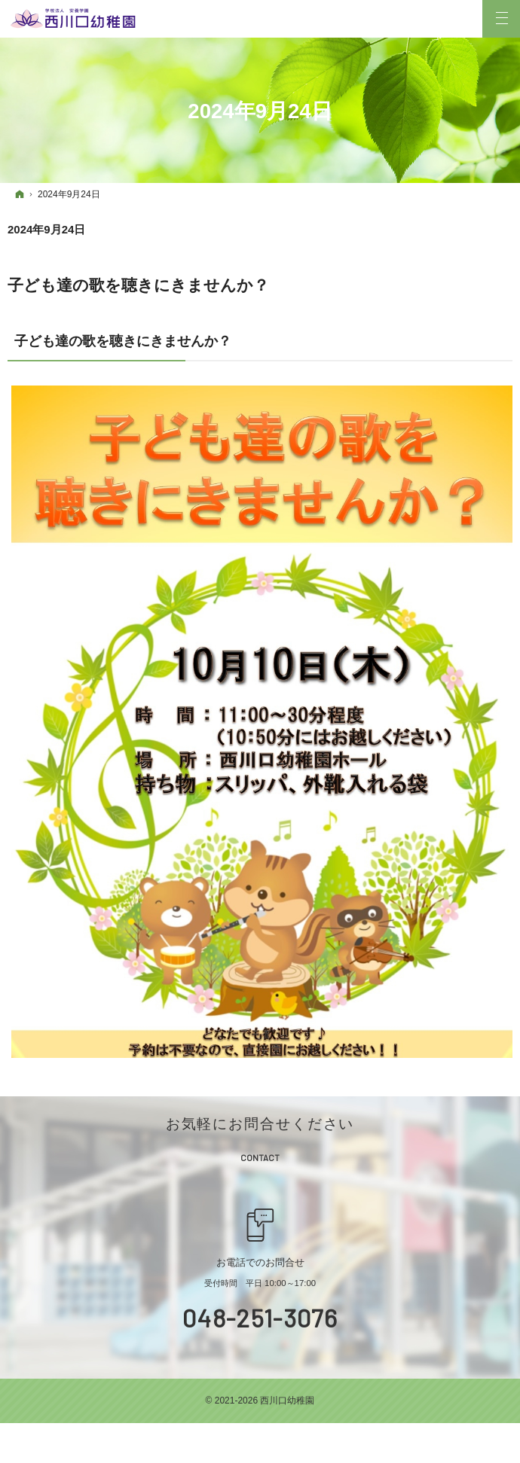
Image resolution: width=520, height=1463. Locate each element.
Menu (501, 19)
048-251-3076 (259, 1317)
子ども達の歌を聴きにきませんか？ (138, 285)
